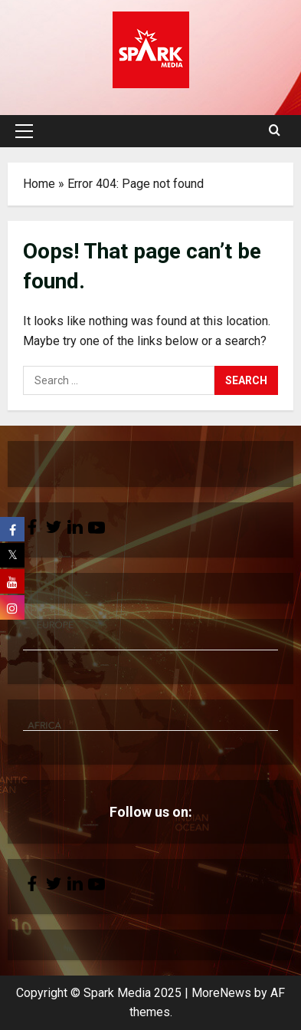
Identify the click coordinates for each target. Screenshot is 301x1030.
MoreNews (221, 993)
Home (39, 183)
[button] (24, 131)
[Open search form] (274, 131)
